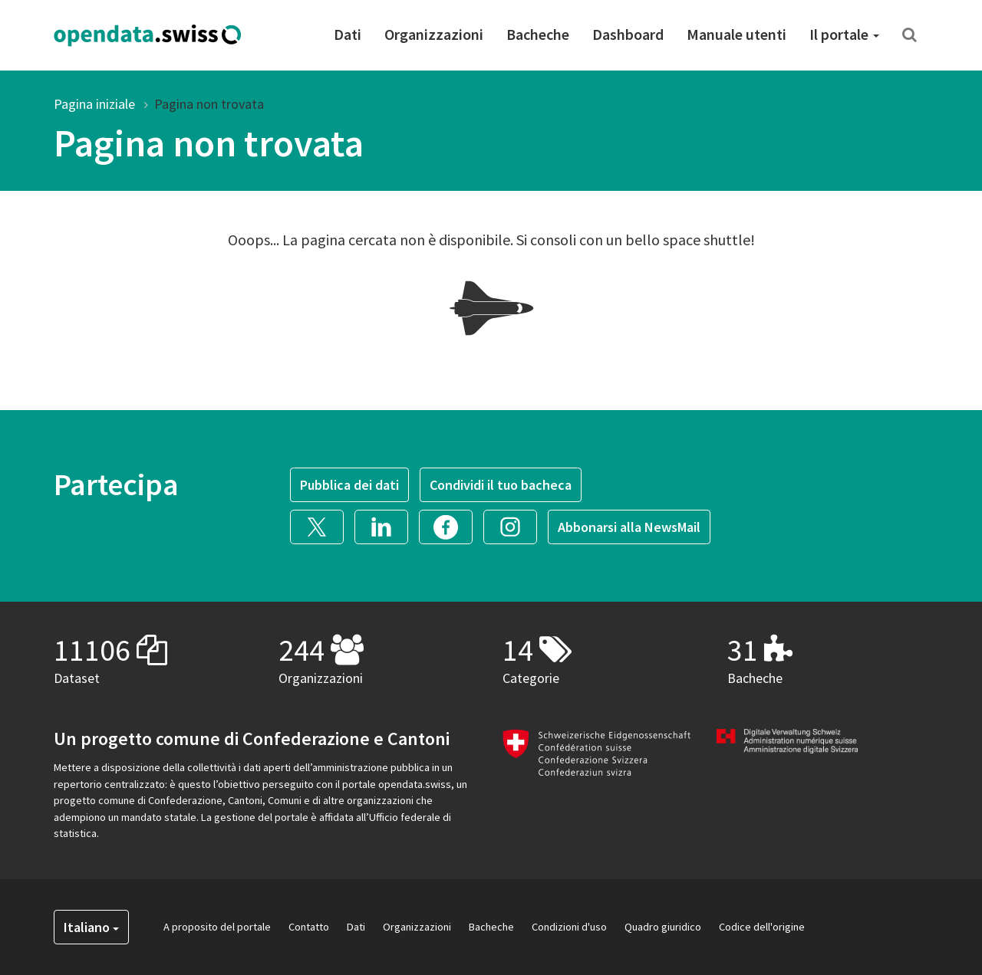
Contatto (308, 927)
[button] (322, 524)
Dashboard (628, 34)
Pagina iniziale (94, 104)
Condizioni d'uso (569, 927)
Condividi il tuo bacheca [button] (501, 485)
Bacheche (537, 34)
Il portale (844, 34)
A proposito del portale (217, 927)
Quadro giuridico (662, 927)
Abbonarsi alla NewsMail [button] (629, 527)
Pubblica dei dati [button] (349, 485)
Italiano (91, 927)
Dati (347, 34)
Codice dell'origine (762, 927)
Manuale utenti (736, 34)
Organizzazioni (433, 34)
